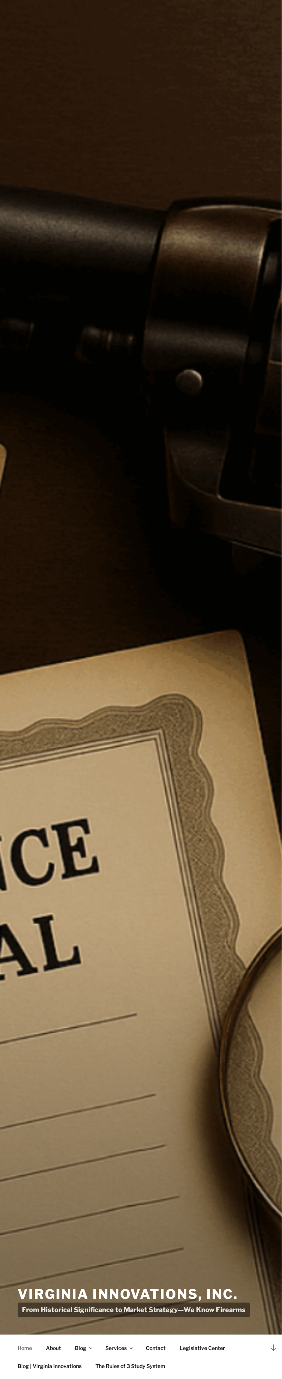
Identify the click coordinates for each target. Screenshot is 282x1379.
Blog (84, 1348)
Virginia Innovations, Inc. (128, 1294)
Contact (156, 1348)
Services (119, 1348)
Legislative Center (202, 1348)
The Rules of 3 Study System (130, 1366)
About (53, 1348)
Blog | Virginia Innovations (50, 1366)
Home (25, 1348)
